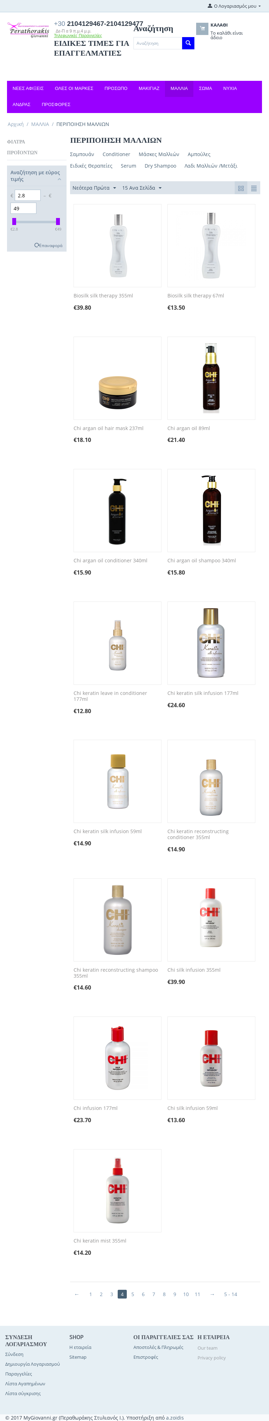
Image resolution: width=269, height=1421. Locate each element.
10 (186, 1294)
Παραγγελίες (18, 1374)
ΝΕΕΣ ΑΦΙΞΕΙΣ (28, 88)
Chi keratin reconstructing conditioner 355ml (198, 834)
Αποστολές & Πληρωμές (158, 1347)
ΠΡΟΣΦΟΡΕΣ (56, 104)
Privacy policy (212, 1358)
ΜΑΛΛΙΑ (179, 88)
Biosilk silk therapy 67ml (195, 296)
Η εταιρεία (80, 1347)
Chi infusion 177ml (96, 1108)
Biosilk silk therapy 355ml (103, 296)
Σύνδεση (14, 1354)
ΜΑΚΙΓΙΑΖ (149, 88)
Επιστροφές (145, 1357)
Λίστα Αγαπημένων (25, 1383)
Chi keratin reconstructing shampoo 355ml (116, 973)
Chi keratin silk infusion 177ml (203, 693)
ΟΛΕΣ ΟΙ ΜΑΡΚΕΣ (74, 88)
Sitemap (78, 1357)
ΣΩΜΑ (205, 88)
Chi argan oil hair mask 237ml (109, 428)
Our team (208, 1348)
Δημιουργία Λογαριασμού (32, 1364)
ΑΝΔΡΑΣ (21, 104)
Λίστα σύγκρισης (23, 1393)
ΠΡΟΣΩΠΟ (115, 88)
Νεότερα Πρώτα (94, 188)
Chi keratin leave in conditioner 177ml (110, 696)
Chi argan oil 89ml (188, 428)
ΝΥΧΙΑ (230, 88)
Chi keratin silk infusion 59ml (108, 832)
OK (223, 46)
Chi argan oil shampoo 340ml (201, 561)
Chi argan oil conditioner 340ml (110, 561)
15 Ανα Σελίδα (141, 188)
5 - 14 (231, 1294)
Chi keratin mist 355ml (100, 1241)
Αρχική (16, 124)
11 (198, 1294)
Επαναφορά (50, 245)
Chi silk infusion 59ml (192, 1108)
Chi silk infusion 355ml (194, 970)
